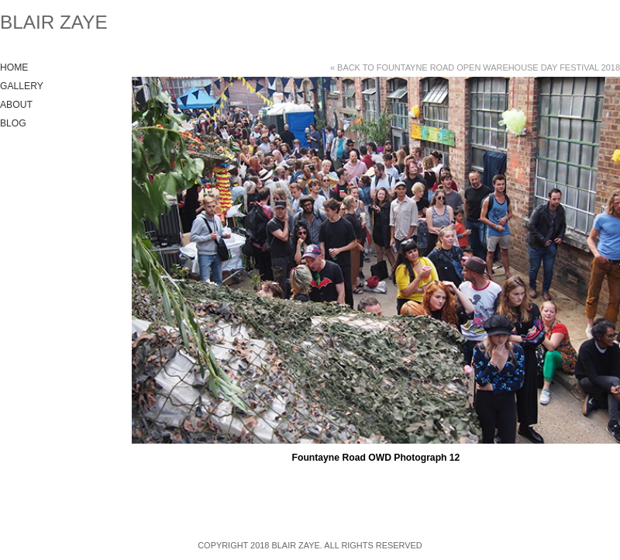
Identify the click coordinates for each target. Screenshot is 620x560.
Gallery (21, 86)
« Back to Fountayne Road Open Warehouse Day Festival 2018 (475, 67)
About (16, 104)
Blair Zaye (54, 22)
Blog (13, 123)
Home (14, 67)
